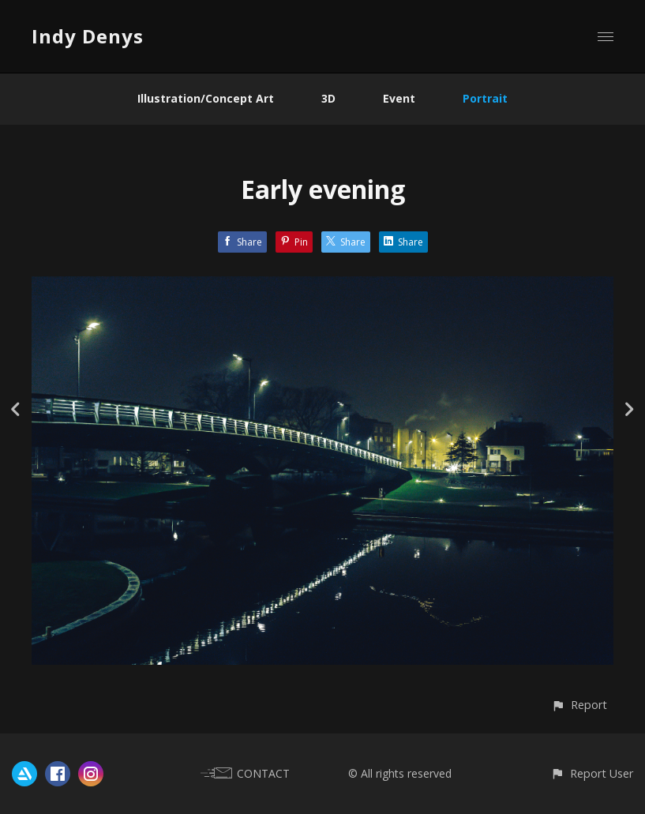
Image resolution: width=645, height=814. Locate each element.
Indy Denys (88, 36)
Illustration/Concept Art (205, 98)
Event (399, 98)
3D (328, 98)
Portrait (485, 98)
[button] (579, 704)
